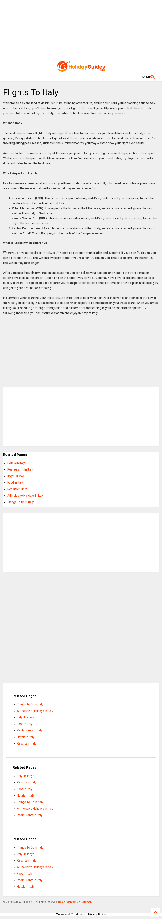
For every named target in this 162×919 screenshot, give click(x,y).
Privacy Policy (96, 914)
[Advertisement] (81, 29)
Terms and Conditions (70, 914)
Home (61, 901)
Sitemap (87, 901)
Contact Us (73, 901)
